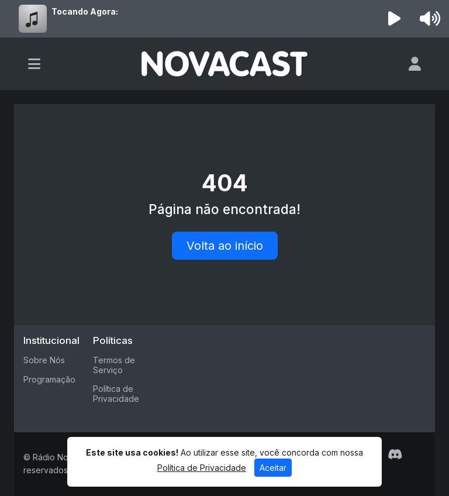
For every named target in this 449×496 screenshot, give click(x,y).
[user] (415, 63)
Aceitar (273, 468)
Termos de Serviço (114, 365)
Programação (49, 379)
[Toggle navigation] (34, 63)
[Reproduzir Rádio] (394, 19)
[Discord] (395, 454)
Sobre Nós (44, 360)
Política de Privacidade (116, 394)
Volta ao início (224, 246)
